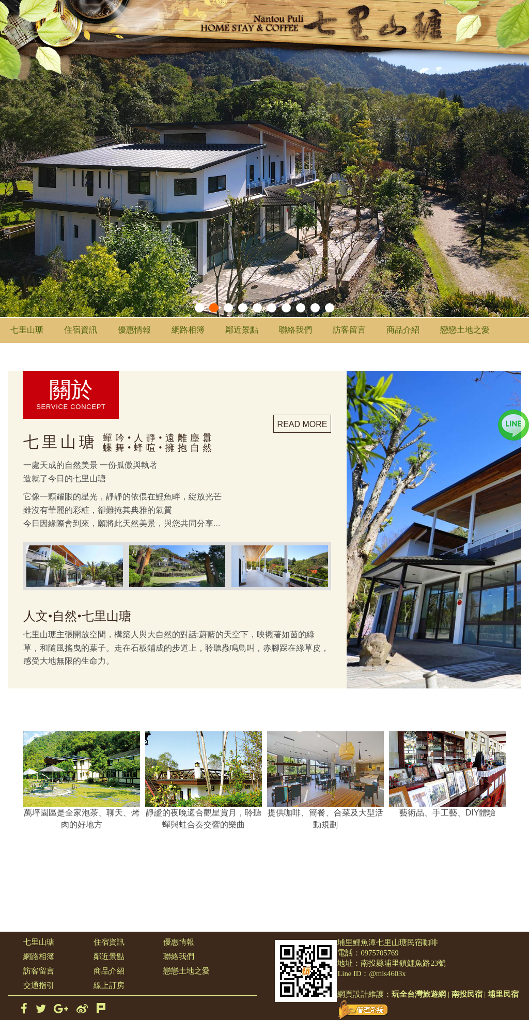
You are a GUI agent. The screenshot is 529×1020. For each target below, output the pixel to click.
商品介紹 (402, 329)
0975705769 (379, 953)
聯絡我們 (295, 329)
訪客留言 (349, 329)
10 (329, 307)
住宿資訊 (80, 329)
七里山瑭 (26, 329)
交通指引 (38, 985)
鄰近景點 (241, 329)
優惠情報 (134, 329)
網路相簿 (188, 329)
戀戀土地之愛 (465, 329)
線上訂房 (109, 985)
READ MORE (302, 424)
